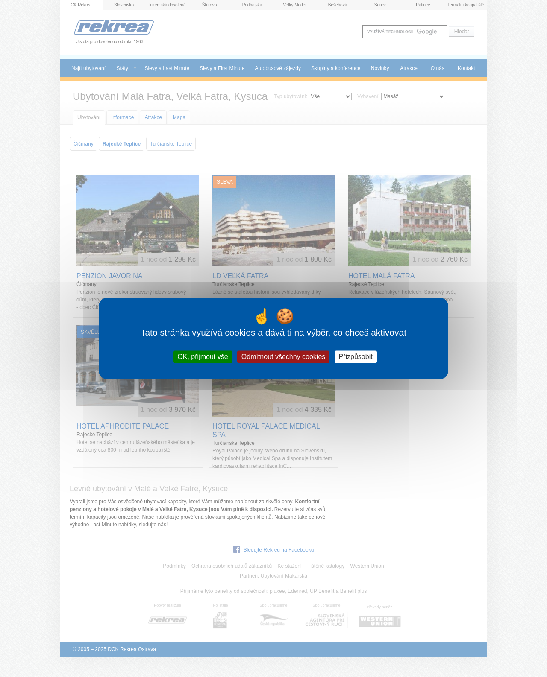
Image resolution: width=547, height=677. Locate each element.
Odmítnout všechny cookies (283, 356)
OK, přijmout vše (202, 356)
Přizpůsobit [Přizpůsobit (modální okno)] (356, 356)
